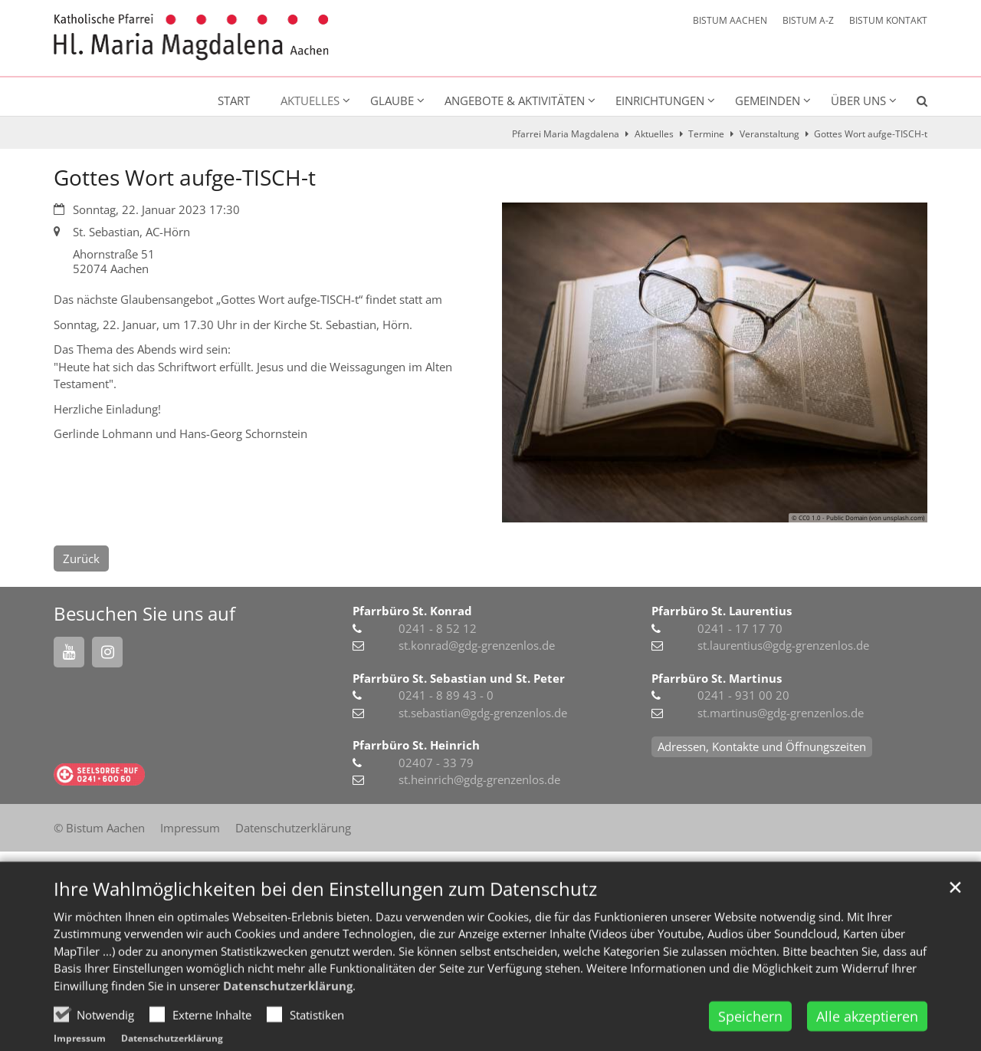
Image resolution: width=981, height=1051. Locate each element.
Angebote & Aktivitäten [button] (515, 100)
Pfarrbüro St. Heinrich (416, 745)
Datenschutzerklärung (288, 1018)
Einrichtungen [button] (659, 100)
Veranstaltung (769, 133)
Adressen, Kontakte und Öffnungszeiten (762, 746)
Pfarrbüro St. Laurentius (721, 610)
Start (234, 100)
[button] (912, 103)
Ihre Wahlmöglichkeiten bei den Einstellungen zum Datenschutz (325, 922)
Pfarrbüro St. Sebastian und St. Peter (459, 678)
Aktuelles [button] (310, 100)
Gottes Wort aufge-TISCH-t (870, 133)
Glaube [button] (392, 100)
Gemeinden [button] (767, 100)
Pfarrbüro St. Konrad (412, 610)
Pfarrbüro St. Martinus (716, 678)
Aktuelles (654, 133)
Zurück (81, 558)
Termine (706, 133)
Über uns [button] (858, 100)
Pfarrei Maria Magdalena (565, 133)
